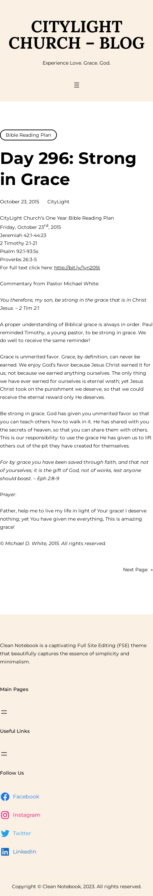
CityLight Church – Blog (76, 34)
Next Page (138, 570)
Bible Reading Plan (28, 135)
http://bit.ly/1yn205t (77, 268)
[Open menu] (77, 85)
